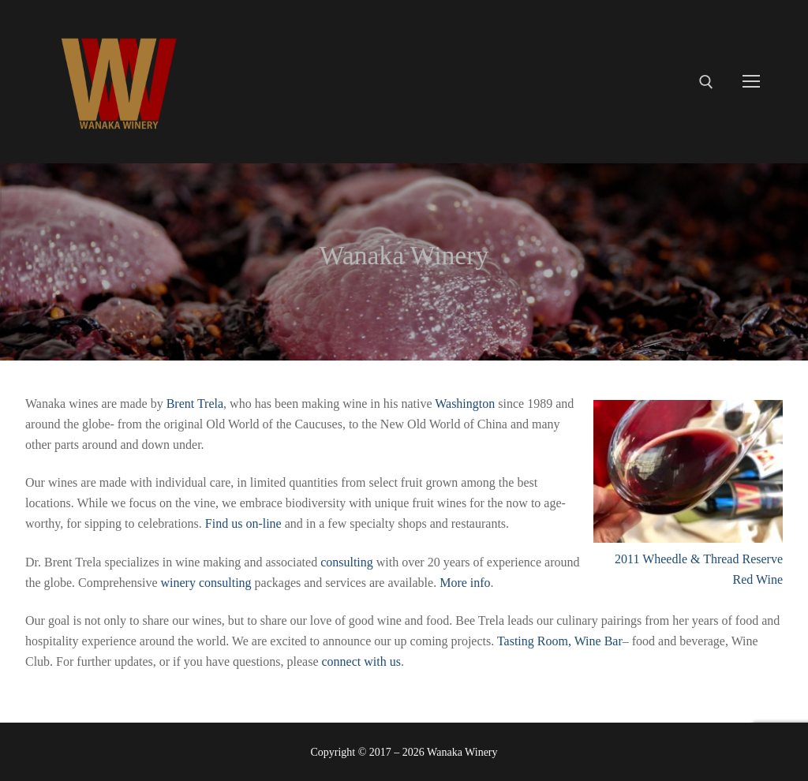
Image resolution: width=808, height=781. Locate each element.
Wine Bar (598, 641)
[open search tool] (706, 82)
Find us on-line (243, 523)
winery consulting (206, 582)
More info (465, 582)
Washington (465, 403)
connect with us (360, 661)
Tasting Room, (535, 641)
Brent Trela (194, 403)
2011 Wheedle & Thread (677, 559)
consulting (346, 562)
